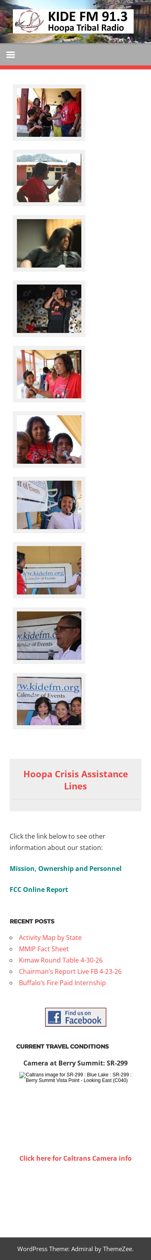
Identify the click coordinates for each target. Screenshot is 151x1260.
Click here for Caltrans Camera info (75, 1158)
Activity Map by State (50, 937)
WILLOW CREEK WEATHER (75, 1194)
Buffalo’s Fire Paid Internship (62, 982)
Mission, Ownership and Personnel (66, 868)
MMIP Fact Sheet (44, 948)
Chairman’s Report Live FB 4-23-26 (70, 971)
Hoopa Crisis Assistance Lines (75, 780)
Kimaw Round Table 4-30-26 (61, 960)
